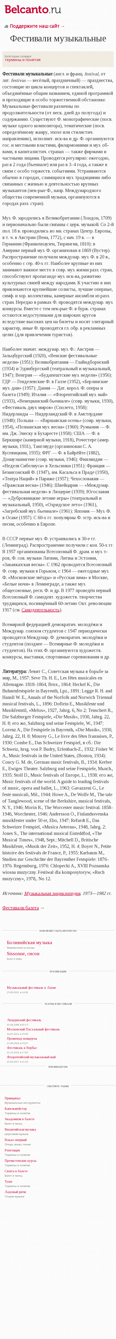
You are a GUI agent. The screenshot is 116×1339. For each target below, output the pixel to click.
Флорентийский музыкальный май (31, 1057)
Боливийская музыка (29, 942)
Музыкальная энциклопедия (52, 893)
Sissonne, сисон (23, 953)
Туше (8, 1181)
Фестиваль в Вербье (22, 1048)
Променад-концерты (22, 1038)
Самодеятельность (40, 609)
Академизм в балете (20, 1119)
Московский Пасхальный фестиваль (33, 1029)
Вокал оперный (16, 1140)
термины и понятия (22, 59)
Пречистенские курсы (20, 1160)
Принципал (12, 1098)
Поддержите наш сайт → (37, 26)
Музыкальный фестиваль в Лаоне (31, 987)
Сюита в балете (16, 1171)
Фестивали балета (20, 907)
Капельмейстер (16, 1108)
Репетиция (12, 1150)
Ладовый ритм (15, 1192)
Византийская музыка (20, 1129)
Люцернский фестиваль (24, 1020)
